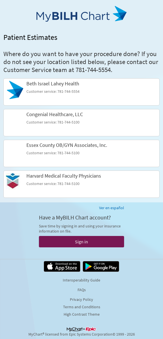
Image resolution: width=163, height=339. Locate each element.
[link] (81, 92)
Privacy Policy (81, 299)
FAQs (82, 289)
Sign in (81, 242)
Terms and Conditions (81, 306)
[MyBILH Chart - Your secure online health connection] (81, 16)
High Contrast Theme (82, 314)
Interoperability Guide (81, 280)
